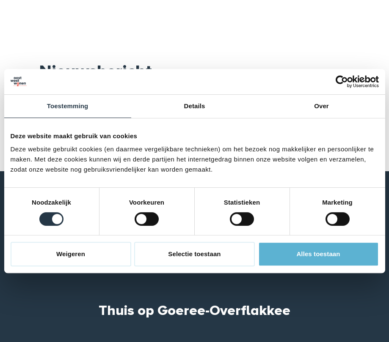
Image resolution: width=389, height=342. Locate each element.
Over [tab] (321, 105)
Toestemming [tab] (67, 105)
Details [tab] (194, 105)
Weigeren (70, 253)
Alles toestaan (318, 253)
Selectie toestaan (194, 253)
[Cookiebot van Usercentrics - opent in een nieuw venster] (342, 81)
